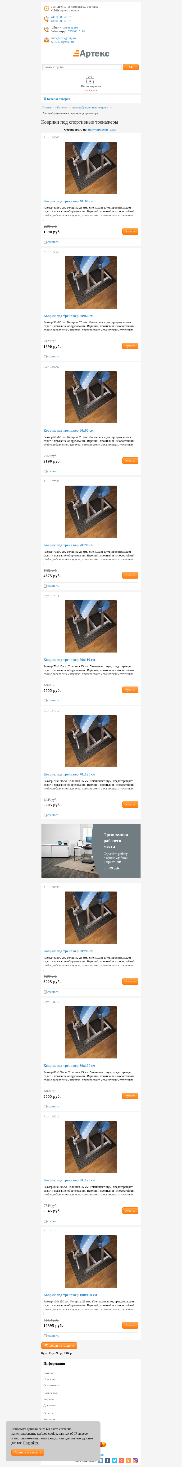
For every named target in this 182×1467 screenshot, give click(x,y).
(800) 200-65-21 (61, 21)
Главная (47, 107)
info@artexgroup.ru (63, 38)
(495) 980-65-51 (61, 17)
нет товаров (91, 90)
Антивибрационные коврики (90, 107)
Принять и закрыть (27, 1452)
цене (113, 129)
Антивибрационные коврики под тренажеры (70, 113)
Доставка (50, 1405)
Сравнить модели (59, 1345)
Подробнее (31, 1443)
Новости (49, 1379)
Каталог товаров (57, 99)
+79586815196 (68, 27)
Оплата (48, 1413)
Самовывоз (51, 1393)
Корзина (49, 1399)
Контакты (50, 1419)
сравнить (51, 242)
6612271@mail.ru (62, 42)
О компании (51, 1385)
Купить (130, 231)
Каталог (62, 107)
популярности (98, 129)
